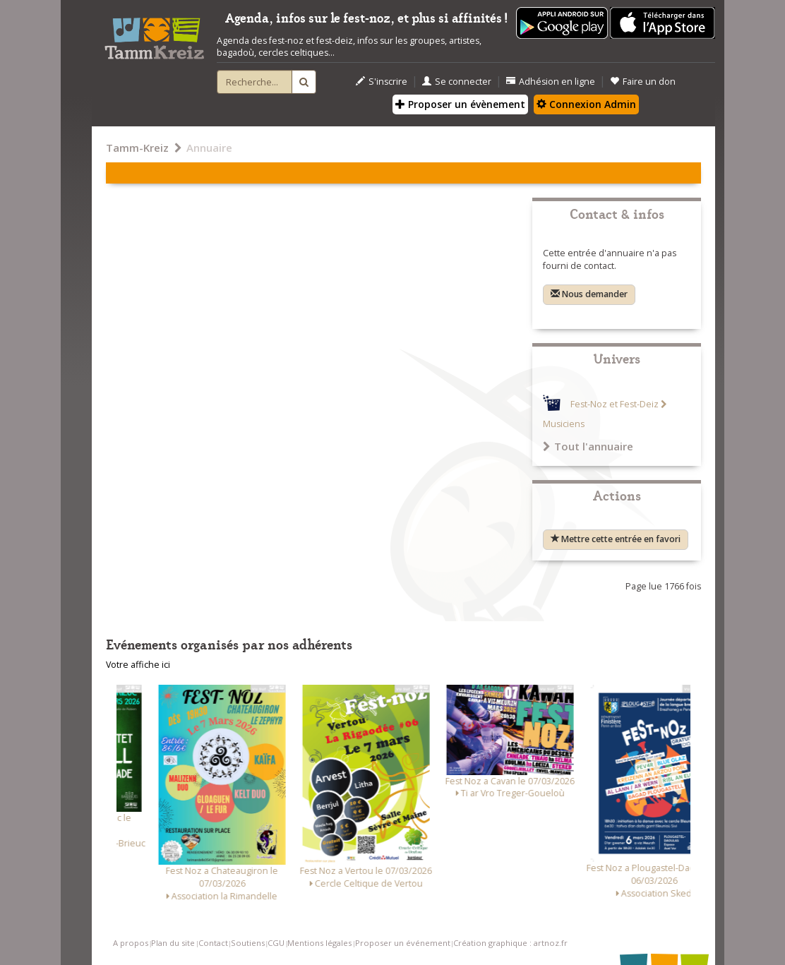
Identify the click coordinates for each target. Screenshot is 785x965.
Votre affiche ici (138, 665)
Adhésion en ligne (550, 82)
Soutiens (248, 942)
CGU (276, 942)
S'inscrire (381, 82)
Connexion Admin (586, 104)
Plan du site (173, 942)
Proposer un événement (402, 942)
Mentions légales (319, 942)
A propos (130, 942)
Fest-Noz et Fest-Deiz (614, 404)
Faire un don (643, 82)
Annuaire (209, 147)
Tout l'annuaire (588, 446)
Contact (213, 942)
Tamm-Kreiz (137, 147)
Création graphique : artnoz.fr (510, 942)
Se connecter (456, 82)
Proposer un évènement (460, 104)
